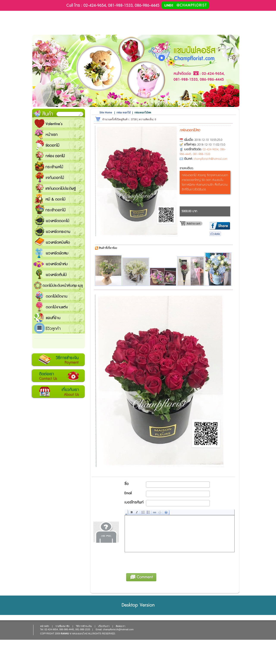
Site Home (105, 112)
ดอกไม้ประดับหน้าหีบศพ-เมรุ (58, 285)
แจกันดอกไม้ (58, 177)
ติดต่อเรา (58, 376)
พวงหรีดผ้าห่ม (58, 263)
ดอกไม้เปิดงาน (58, 295)
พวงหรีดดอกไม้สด (58, 220)
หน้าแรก (58, 134)
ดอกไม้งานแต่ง (58, 306)
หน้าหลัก (44, 626)
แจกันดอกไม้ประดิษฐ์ (58, 188)
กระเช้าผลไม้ (58, 166)
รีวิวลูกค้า (58, 328)
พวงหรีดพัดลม (58, 252)
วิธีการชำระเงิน (58, 360)
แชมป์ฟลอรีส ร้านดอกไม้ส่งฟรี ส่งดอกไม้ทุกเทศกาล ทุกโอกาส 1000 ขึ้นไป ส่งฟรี (58, 317)
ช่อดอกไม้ (58, 145)
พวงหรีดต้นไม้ (58, 274)
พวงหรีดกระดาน (58, 231)
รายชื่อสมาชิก (62, 626)
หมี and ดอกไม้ (58, 198)
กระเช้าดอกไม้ (58, 209)
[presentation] (157, 561)
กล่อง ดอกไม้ (58, 155)
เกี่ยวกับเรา (58, 392)
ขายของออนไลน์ (79, 633)
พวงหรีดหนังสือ (58, 242)
